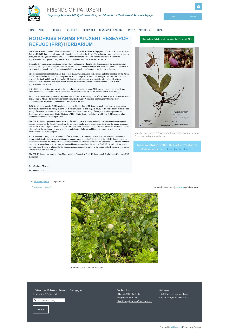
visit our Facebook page (177, 148)
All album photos (41, 181)
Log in (198, 6)
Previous (38, 187)
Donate (192, 16)
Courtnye (180, 187)
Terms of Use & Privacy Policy (46, 294)
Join (173, 16)
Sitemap (40, 309)
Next (47, 187)
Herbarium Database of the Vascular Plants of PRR (167, 39)
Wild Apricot (176, 327)
